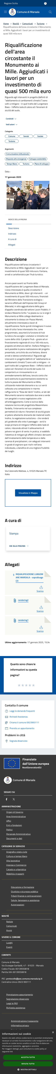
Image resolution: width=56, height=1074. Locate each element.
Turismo (40, 23)
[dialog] (28, 1052)
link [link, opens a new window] (11, 1051)
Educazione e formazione (22, 887)
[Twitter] (13, 799)
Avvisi (9, 930)
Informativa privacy (20, 1025)
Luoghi (9, 942)
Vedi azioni (12, 124)
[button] (28, 1069)
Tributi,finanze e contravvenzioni (26, 896)
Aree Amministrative (16, 816)
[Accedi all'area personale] (45, 3)
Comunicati (27, 23)
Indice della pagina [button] (17, 219)
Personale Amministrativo (18, 834)
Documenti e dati (14, 838)
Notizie (9, 921)
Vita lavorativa (13, 860)
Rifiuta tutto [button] (28, 1064)
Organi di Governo (14, 812)
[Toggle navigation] (5, 11)
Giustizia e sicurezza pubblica (24, 891)
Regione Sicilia (11, 3)
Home (6, 23)
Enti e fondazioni (14, 825)
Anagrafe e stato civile (16, 851)
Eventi (9, 947)
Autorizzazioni (17, 904)
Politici (9, 829)
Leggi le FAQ (12, 1003)
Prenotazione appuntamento (19, 994)
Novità (16, 23)
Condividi (11, 118)
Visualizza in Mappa (28, 493)
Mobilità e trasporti (15, 873)
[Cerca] (50, 12)
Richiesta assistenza (15, 1007)
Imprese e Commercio (16, 865)
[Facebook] (6, 799)
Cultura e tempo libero (16, 856)
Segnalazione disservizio (17, 999)
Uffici (8, 820)
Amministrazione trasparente (24, 1021)
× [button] (53, 1032)
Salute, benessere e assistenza (25, 900)
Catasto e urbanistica (16, 869)
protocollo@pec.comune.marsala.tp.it (24, 978)
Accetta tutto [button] (28, 1057)
